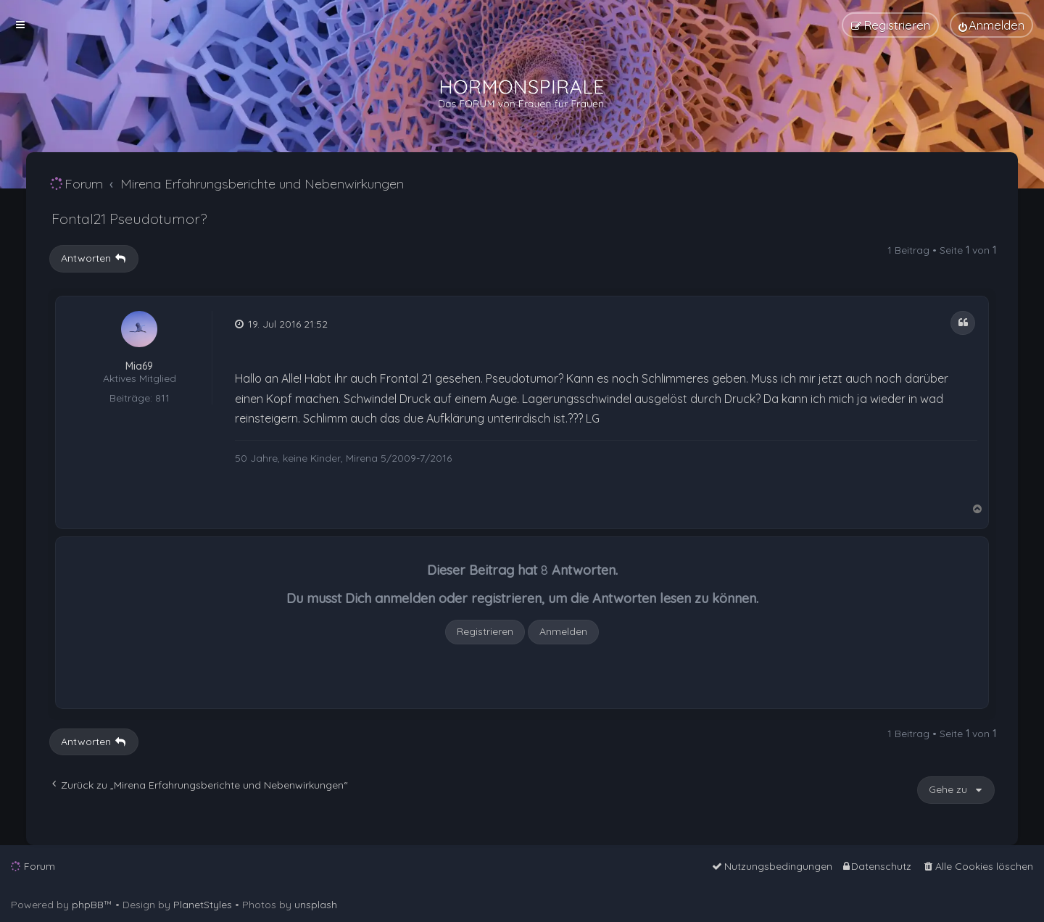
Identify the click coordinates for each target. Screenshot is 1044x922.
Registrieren (485, 631)
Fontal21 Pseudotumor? (129, 218)
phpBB (88, 904)
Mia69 (139, 366)
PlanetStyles (202, 904)
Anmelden (563, 631)
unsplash (315, 904)
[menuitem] (991, 25)
